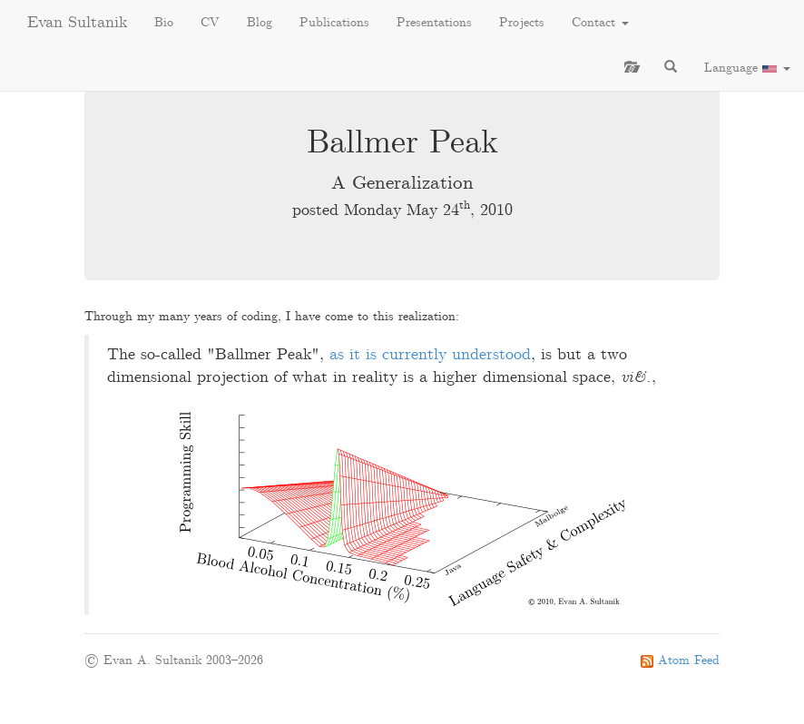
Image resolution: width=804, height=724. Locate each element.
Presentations (434, 23)
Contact (600, 23)
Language (747, 68)
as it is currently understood (430, 355)
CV (210, 23)
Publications (334, 23)
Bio (163, 23)
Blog (259, 23)
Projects (521, 23)
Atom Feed (680, 660)
